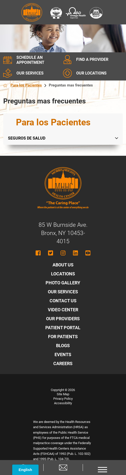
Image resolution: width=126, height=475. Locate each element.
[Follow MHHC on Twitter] (50, 252)
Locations (63, 273)
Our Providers (63, 318)
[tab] (118, 138)
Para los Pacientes (29, 85)
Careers (62, 363)
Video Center (63, 309)
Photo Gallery (63, 282)
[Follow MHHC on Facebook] (38, 252)
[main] (63, 101)
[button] (102, 467)
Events (63, 354)
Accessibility (63, 403)
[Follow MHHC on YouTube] (87, 252)
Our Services (63, 291)
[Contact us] (63, 467)
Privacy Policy (63, 398)
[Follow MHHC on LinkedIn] (75, 252)
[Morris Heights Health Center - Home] (63, 213)
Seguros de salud (26, 138)
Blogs (63, 345)
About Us (63, 264)
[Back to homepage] (5, 85)
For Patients (63, 336)
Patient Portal (62, 327)
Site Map (63, 394)
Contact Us (63, 300)
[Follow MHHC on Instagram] (63, 252)
